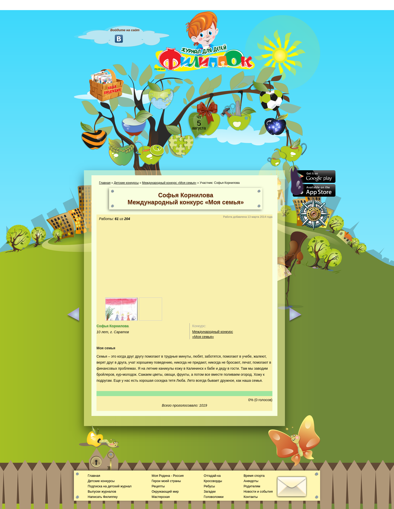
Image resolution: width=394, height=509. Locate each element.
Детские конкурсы (126, 183)
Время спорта (253, 476)
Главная (105, 183)
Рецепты (158, 486)
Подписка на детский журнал (109, 486)
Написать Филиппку (103, 497)
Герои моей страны (166, 481)
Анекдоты (250, 481)
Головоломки (214, 497)
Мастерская (161, 497)
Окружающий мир (165, 491)
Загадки (210, 491)
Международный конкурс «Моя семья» (169, 183)
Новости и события (258, 491)
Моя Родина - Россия (167, 476)
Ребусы (209, 486)
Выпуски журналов (102, 491)
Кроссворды (213, 481)
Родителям (251, 486)
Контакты (250, 497)
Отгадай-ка (212, 476)
